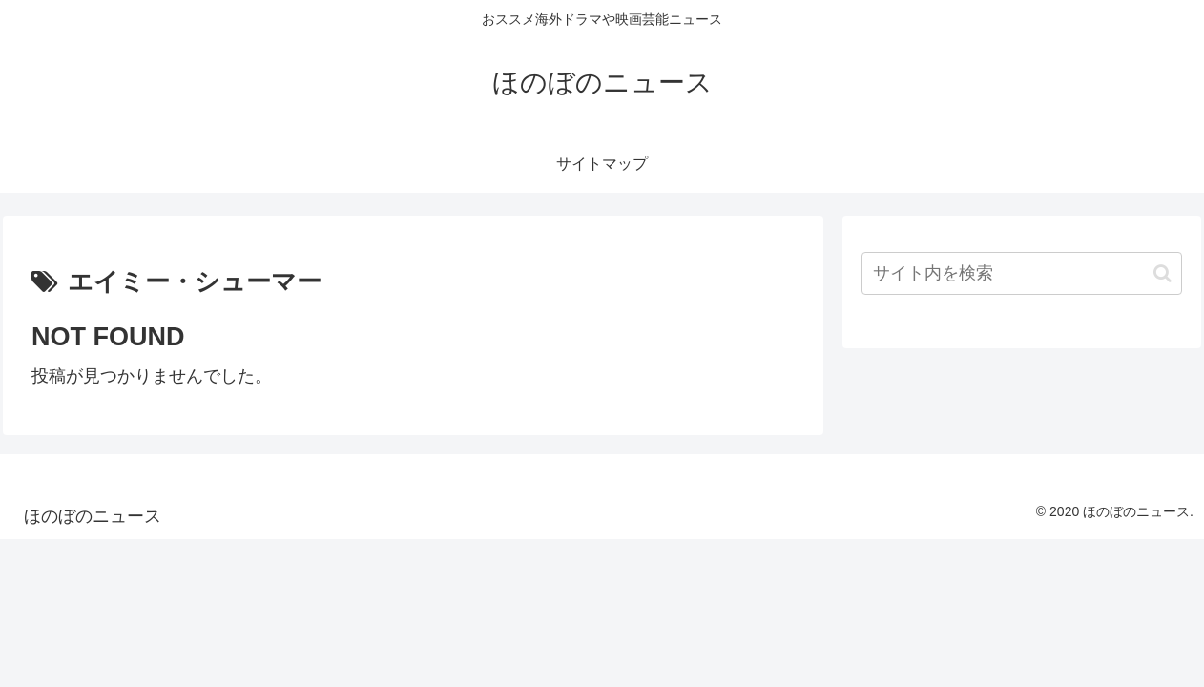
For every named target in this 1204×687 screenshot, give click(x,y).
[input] (1021, 273)
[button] (1162, 273)
